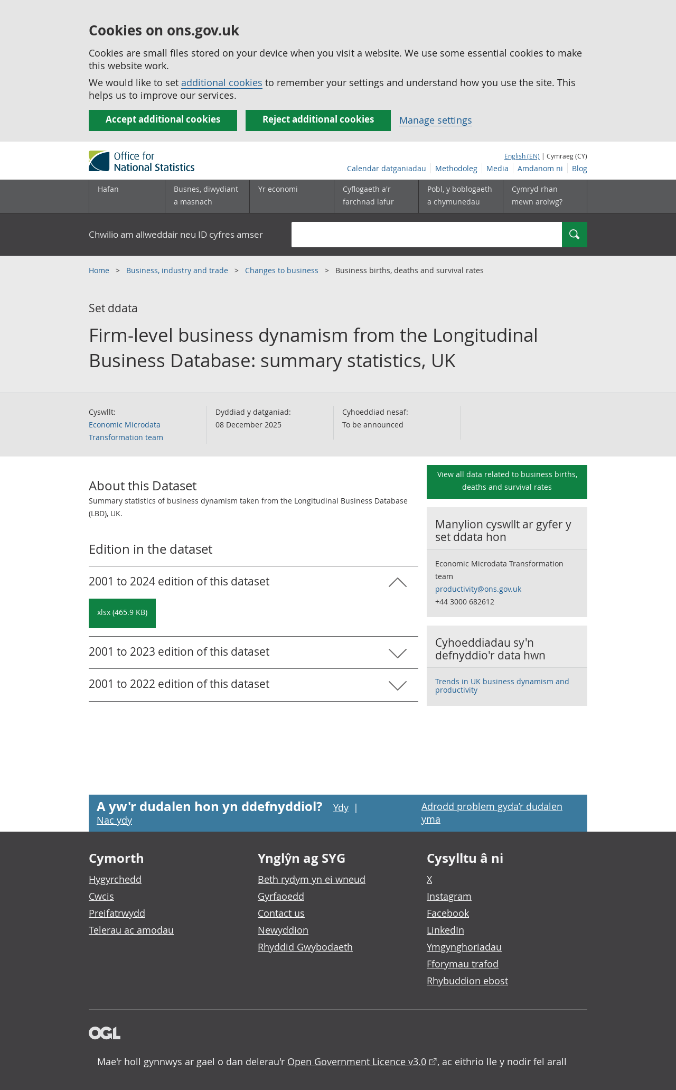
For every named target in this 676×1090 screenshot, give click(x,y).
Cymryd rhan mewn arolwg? (537, 195)
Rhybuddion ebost (467, 980)
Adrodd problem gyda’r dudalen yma (491, 812)
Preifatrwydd (117, 913)
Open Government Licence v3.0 (356, 1061)
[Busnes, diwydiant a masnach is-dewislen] (207, 196)
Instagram (449, 896)
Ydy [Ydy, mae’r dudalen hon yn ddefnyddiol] (341, 807)
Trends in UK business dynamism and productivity (502, 685)
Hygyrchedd (115, 879)
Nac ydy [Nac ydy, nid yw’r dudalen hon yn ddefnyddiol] (114, 820)
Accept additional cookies (163, 119)
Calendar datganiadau (386, 168)
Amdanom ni (540, 168)
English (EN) (522, 156)
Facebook (448, 913)
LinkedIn (445, 930)
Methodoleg (456, 168)
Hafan (108, 189)
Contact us (281, 913)
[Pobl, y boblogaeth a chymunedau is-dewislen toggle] (460, 196)
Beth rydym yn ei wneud (311, 879)
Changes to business (283, 270)
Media (497, 168)
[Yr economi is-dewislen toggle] (291, 196)
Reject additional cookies (318, 119)
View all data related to (507, 480)
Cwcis (101, 896)
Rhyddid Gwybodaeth (305, 946)
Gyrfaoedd (281, 896)
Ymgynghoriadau (464, 946)
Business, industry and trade (178, 270)
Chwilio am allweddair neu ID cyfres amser (176, 234)
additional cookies (221, 82)
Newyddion (283, 930)
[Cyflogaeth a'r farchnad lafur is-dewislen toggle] (376, 196)
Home (100, 270)
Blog (579, 168)
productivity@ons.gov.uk (478, 589)
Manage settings (435, 120)
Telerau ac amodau (131, 930)
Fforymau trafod (463, 963)
